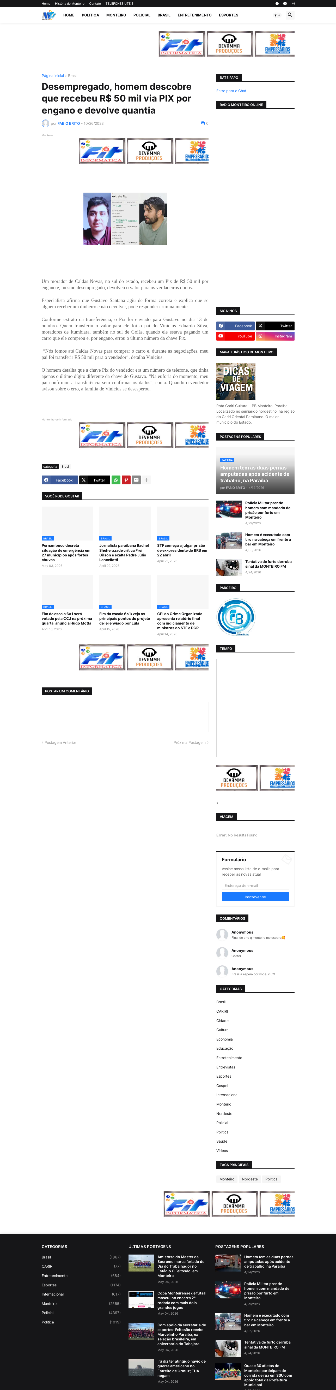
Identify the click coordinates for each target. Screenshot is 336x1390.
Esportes (228, 15)
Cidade (222, 1020)
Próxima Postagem (190, 742)
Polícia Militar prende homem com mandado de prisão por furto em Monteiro (267, 510)
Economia (224, 1039)
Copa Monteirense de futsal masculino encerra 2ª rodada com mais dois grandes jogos (181, 1300)
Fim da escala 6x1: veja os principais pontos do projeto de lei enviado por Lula (124, 618)
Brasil (164, 15)
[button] (277, 15)
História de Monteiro (69, 3)
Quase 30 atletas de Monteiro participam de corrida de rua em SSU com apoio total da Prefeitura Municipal (268, 1375)
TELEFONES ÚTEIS (119, 3)
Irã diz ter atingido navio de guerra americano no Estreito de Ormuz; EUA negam (181, 1368)
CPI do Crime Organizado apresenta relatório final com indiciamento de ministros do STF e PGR (180, 620)
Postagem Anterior (60, 742)
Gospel (222, 1085)
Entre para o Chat (231, 90)
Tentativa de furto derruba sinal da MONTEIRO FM (268, 563)
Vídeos (222, 1150)
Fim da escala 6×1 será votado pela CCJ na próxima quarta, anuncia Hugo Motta (67, 618)
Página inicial (53, 76)
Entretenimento (195, 15)
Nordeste (224, 1113)
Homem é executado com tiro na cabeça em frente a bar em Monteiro (268, 539)
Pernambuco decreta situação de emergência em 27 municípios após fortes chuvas (66, 552)
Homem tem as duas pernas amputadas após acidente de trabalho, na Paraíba (269, 1261)
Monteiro (116, 15)
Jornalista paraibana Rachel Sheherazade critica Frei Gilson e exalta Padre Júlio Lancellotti (124, 552)
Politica (90, 15)
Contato (95, 3)
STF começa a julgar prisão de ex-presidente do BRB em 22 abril (182, 550)
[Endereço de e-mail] (255, 885)
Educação (224, 1048)
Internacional (227, 1094)
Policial (141, 15)
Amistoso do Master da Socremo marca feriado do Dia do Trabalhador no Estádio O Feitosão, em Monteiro (181, 1266)
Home (46, 3)
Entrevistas (225, 1067)
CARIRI (222, 1011)
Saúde (221, 1141)
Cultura (222, 1029)
